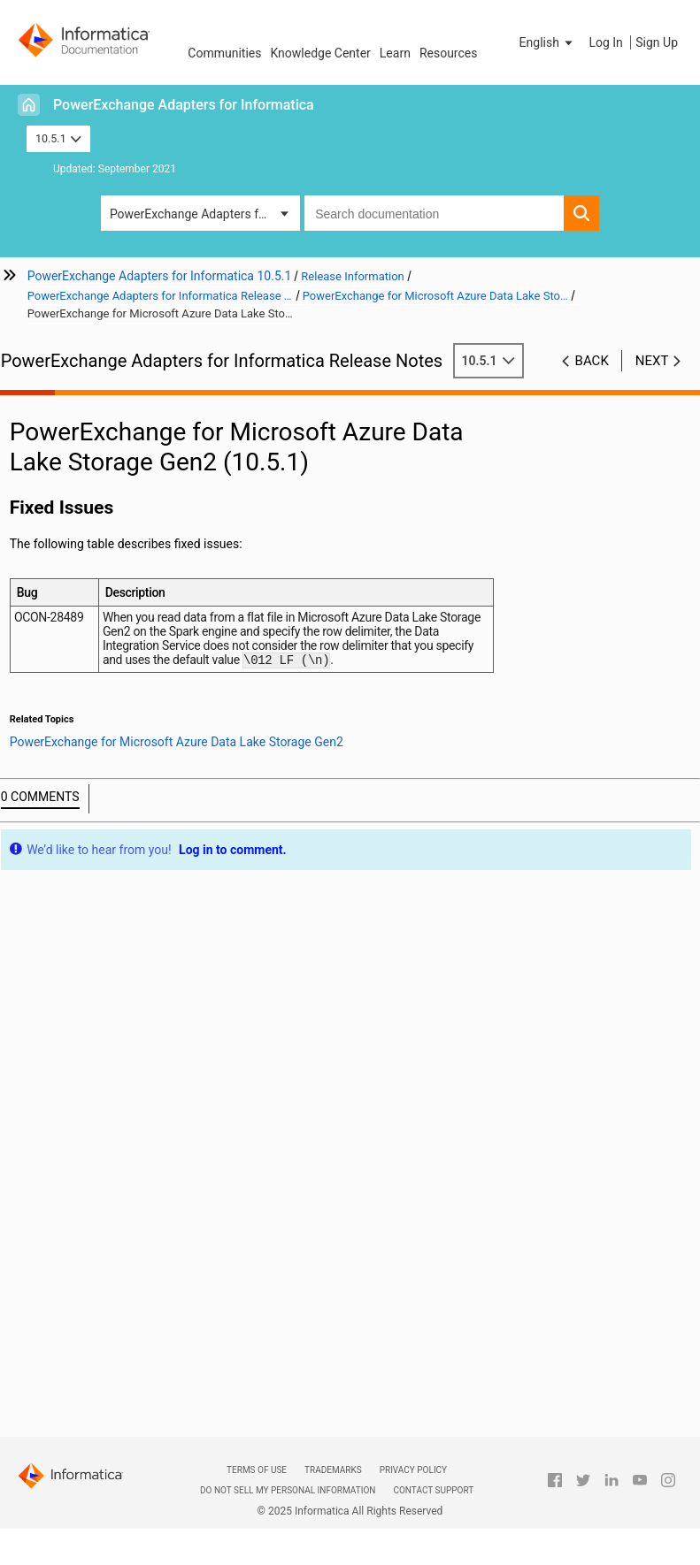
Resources (448, 53)
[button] (548, 42)
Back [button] (592, 361)
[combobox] (434, 213)
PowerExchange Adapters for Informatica (183, 104)
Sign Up (656, 42)
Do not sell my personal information (287, 1490)
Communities (224, 53)
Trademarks (333, 1470)
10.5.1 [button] (58, 138)
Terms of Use (257, 1470)
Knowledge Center (320, 53)
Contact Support (433, 1490)
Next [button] (652, 361)
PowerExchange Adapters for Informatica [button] (205, 214)
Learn (395, 53)
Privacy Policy (413, 1470)
